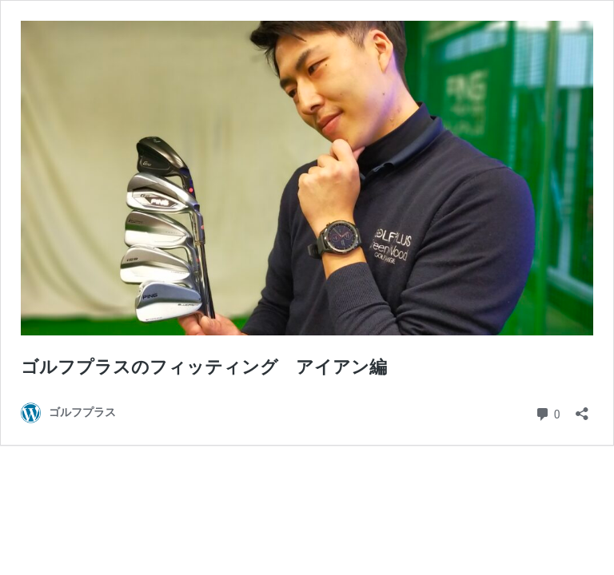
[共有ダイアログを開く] (582, 408)
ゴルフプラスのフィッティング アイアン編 (204, 367)
